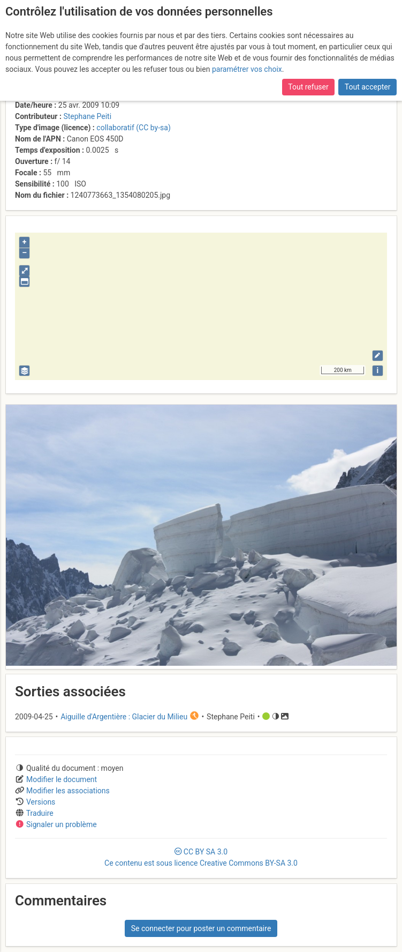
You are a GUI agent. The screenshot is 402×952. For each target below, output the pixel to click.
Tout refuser (308, 87)
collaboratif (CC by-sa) (133, 127)
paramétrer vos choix (247, 69)
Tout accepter (368, 87)
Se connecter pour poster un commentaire (201, 928)
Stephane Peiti (87, 116)
